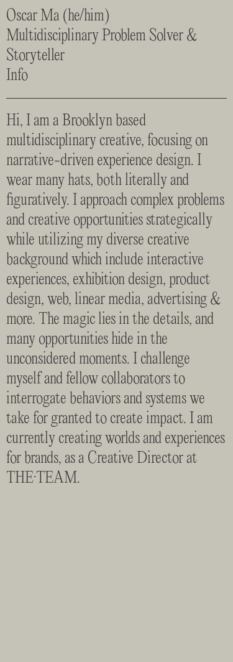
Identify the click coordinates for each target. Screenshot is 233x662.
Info (17, 75)
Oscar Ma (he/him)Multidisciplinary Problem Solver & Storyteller (102, 36)
